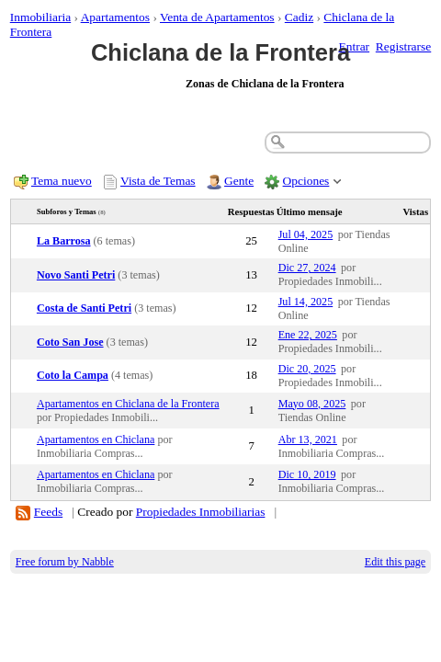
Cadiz (299, 17)
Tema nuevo (61, 181)
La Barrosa (64, 240)
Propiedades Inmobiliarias (201, 512)
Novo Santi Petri (76, 274)
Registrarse (403, 46)
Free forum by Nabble (65, 561)
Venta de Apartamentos (217, 17)
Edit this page (395, 561)
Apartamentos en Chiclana (95, 439)
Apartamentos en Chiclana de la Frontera (128, 403)
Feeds (48, 512)
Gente (239, 181)
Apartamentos (115, 17)
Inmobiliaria (40, 17)
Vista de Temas (158, 181)
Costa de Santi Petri (84, 308)
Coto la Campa (72, 375)
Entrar (354, 46)
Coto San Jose (70, 342)
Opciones (306, 181)
